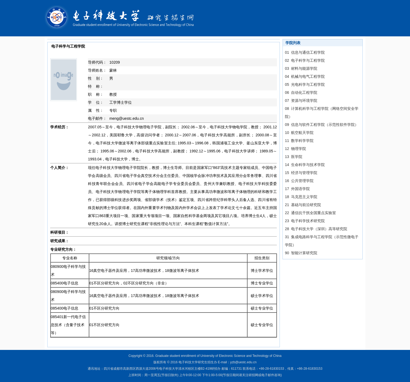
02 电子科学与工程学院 (305, 60)
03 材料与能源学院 (301, 68)
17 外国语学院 (297, 189)
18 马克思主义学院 (301, 197)
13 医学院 (293, 157)
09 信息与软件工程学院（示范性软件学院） (321, 124)
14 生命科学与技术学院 (305, 165)
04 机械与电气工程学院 (305, 76)
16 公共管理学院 (299, 181)
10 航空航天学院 (299, 132)
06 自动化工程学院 (301, 92)
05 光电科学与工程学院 (305, 84)
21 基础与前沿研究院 (303, 205)
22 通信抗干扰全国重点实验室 (310, 213)
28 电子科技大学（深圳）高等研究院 (316, 229)
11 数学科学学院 (299, 140)
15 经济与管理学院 (301, 173)
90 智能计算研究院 (301, 253)
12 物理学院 (295, 148)
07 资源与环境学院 (301, 100)
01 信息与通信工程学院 (305, 52)
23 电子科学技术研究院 (305, 221)
